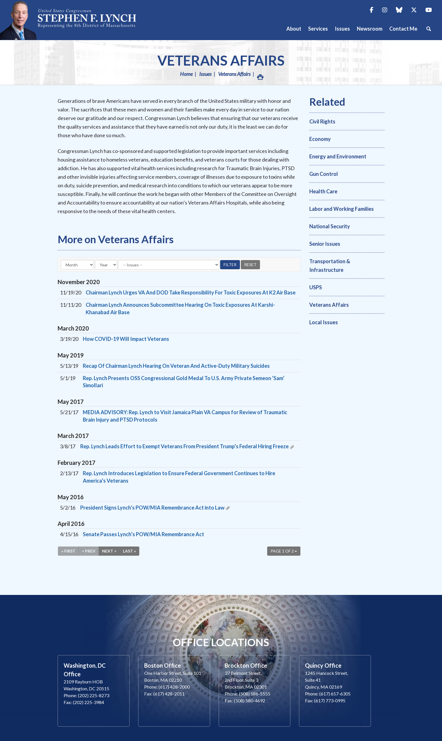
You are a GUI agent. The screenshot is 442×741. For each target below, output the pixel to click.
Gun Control (323, 174)
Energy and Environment (337, 156)
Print (260, 75)
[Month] (77, 265)
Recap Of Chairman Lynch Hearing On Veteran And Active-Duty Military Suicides (176, 366)
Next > (109, 551)
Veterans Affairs (221, 60)
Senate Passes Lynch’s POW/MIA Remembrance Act (143, 534)
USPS (315, 287)
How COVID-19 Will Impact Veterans (126, 339)
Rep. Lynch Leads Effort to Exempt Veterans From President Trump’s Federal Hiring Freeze (184, 446)
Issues (205, 74)
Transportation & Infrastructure (329, 265)
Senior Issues (324, 244)
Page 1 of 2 (284, 551)
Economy (320, 139)
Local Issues (323, 322)
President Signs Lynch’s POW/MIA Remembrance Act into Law (152, 507)
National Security (329, 226)
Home (186, 74)
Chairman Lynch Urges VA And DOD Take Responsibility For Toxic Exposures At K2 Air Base (191, 292)
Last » (129, 551)
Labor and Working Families (341, 209)
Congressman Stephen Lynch (74, 20)
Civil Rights (322, 121)
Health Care (323, 191)
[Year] (106, 265)
